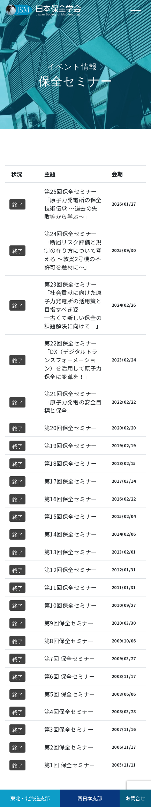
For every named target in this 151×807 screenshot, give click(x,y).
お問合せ (135, 798)
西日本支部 (89, 798)
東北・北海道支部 (30, 798)
